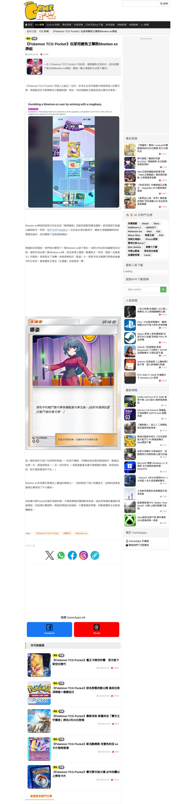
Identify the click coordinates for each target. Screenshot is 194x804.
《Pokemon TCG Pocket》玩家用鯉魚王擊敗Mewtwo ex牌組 (84, 31)
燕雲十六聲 (151, 247)
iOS (158, 231)
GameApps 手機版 (137, 541)
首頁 (28, 24)
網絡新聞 (121, 24)
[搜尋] (140, 4)
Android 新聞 (53, 24)
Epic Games (135, 247)
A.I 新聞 (145, 24)
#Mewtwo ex (81, 533)
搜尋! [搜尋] (164, 3)
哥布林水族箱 (151, 251)
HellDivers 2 (135, 227)
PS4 (161, 235)
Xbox (156, 223)
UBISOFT (151, 227)
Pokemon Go (135, 231)
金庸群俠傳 (134, 255)
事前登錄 (66, 24)
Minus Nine (134, 235)
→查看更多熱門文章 (39, 796)
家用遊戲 (110, 24)
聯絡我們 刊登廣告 (137, 545)
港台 (28, 39)
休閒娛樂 (133, 24)
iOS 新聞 (39, 24)
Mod (149, 231)
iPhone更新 (152, 239)
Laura (147, 255)
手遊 (34, 39)
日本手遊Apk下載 (94, 24)
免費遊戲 (133, 223)
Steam (145, 223)
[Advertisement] (73, 294)
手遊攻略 (78, 24)
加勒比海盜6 (134, 239)
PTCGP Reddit (58, 230)
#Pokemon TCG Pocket (47, 533)
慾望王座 (150, 235)
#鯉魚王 (67, 533)
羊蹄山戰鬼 (134, 251)
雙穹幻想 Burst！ (137, 243)
